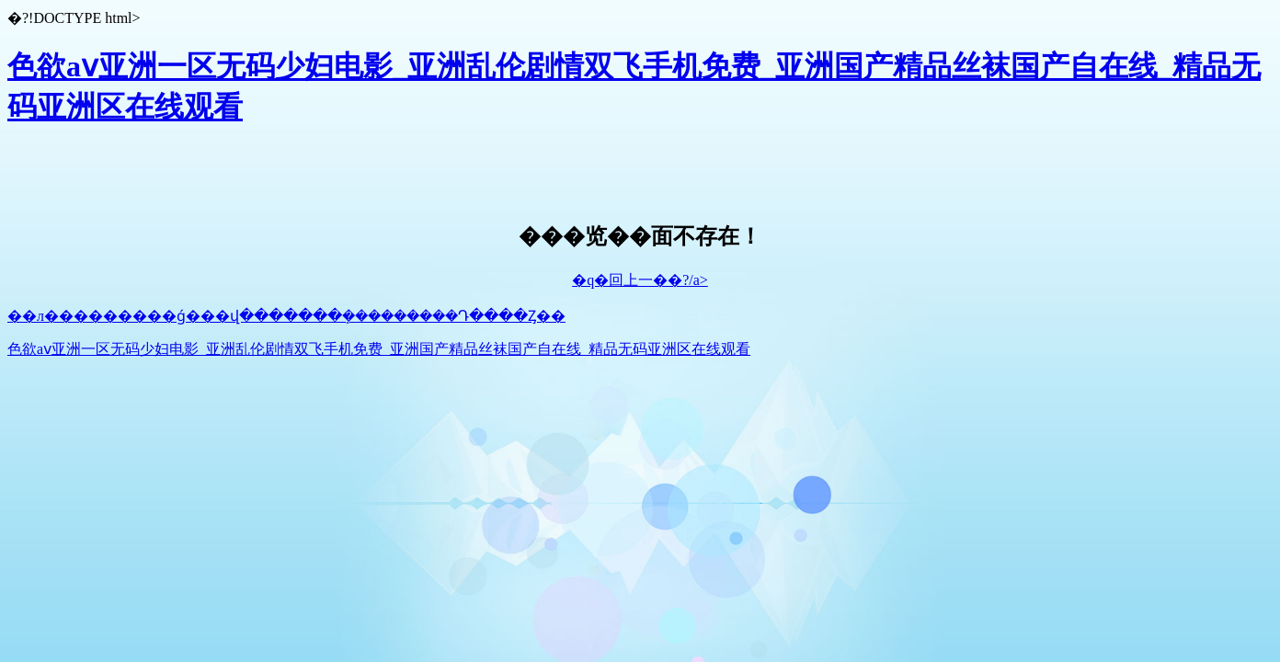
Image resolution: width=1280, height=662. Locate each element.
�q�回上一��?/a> (640, 280)
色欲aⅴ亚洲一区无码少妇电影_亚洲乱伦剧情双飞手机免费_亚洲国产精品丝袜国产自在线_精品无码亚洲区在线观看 (378, 349)
